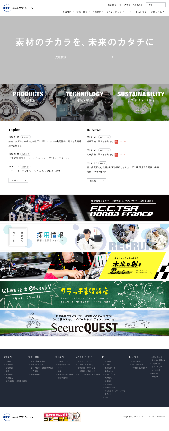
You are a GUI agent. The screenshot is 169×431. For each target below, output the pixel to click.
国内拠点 (9, 374)
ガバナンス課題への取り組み (89, 374)
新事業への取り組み (66, 374)
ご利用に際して (157, 363)
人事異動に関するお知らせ (100, 154)
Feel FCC (142, 12)
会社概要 (9, 368)
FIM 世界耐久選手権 (139, 368)
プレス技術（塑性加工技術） (42, 368)
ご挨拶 (8, 361)
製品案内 (98, 12)
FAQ (106, 397)
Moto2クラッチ (137, 364)
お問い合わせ (157, 12)
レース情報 (124, 5)
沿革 (7, 371)
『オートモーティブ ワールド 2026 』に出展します (35, 171)
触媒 (59, 371)
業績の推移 (109, 371)
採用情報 (111, 5)
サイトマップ (156, 367)
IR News (108, 361)
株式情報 (108, 378)
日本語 (156, 5)
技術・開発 (83, 12)
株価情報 (108, 381)
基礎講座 (138, 5)
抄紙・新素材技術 (38, 361)
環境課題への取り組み (86, 368)
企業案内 (68, 12)
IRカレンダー (110, 387)
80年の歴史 (136, 361)
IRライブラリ (110, 374)
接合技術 (34, 371)
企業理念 (9, 364)
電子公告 (108, 394)
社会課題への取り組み (86, 371)
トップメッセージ (85, 361)
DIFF (60, 368)
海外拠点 (9, 378)
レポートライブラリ (86, 364)
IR (131, 12)
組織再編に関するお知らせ (100, 141)
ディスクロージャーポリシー (116, 391)
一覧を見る (18, 180)
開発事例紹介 (36, 374)
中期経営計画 (110, 368)
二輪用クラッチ (64, 361)
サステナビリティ (116, 12)
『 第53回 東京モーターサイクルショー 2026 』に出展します (39, 158)
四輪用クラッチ (64, 364)
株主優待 (108, 384)
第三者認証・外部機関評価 (16, 381)
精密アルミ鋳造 (37, 364)
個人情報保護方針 (158, 360)
